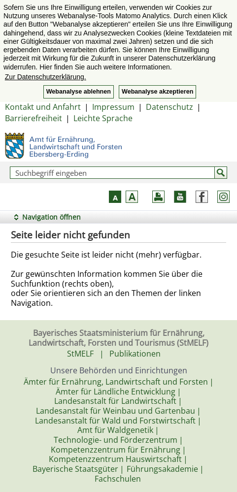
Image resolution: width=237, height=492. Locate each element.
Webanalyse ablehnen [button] (78, 91)
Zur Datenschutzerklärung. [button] (45, 77)
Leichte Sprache (103, 118)
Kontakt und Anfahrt (43, 106)
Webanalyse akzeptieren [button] (157, 91)
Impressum (113, 106)
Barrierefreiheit (33, 118)
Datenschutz (169, 106)
